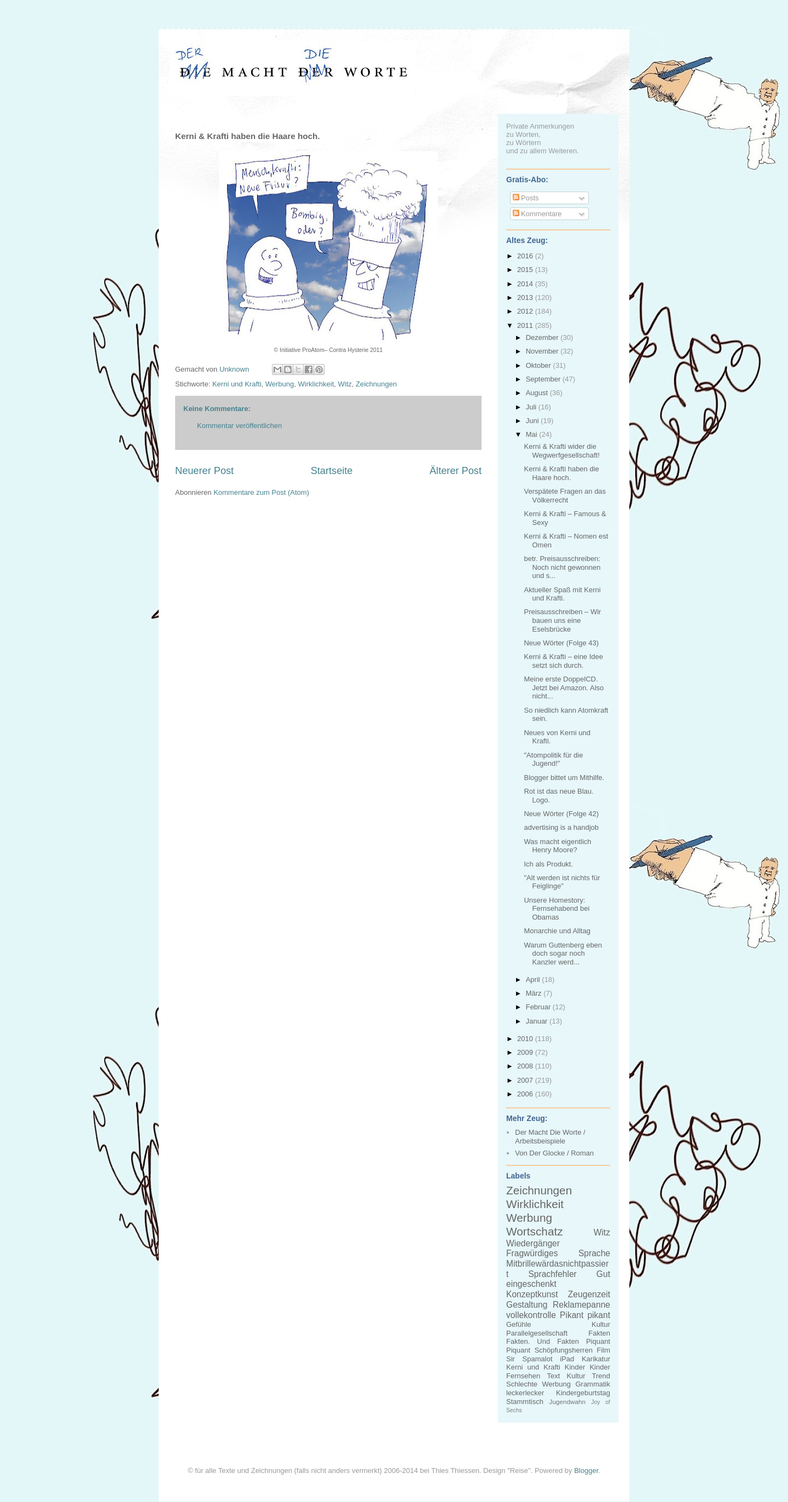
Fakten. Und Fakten (542, 1341)
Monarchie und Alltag (557, 931)
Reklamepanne (581, 1304)
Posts (526, 198)
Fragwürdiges (532, 1253)
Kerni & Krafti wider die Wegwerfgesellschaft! (561, 450)
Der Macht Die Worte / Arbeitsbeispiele (550, 1136)
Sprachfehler (552, 1274)
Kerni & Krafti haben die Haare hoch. (561, 473)
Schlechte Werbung (538, 1384)
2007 (526, 1080)
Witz (344, 384)
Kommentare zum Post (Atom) (261, 492)
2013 (526, 297)
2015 (526, 269)
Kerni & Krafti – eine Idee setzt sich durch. (563, 660)
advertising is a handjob (561, 827)
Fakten (599, 1333)
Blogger (586, 1470)
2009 (526, 1052)
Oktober (539, 365)
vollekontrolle (531, 1315)
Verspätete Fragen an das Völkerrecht (565, 495)
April (534, 979)
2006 (526, 1094)
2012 (526, 311)
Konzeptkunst (532, 1294)
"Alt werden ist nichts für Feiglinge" (562, 882)
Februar (539, 1007)
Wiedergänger (533, 1243)
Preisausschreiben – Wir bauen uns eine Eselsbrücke (562, 620)
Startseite (332, 470)
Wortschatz (534, 1231)
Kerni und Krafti (237, 384)
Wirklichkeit (316, 384)
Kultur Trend (588, 1376)
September (544, 379)
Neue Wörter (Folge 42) (561, 814)
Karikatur (596, 1359)
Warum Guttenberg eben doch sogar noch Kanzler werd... (563, 953)
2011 (526, 325)
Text (553, 1376)
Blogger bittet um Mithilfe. (564, 777)
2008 (526, 1066)
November (543, 351)
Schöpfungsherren (564, 1350)
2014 (526, 284)
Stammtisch (524, 1401)
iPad (567, 1359)
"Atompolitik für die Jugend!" (553, 759)
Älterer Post (456, 470)
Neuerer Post (204, 470)
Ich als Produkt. (548, 864)
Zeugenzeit (589, 1294)
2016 (526, 256)
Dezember (543, 337)
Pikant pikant (585, 1315)
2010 (526, 1039)
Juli (532, 407)
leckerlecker (525, 1393)
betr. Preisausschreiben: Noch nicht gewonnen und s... (562, 567)
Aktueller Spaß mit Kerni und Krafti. (562, 594)
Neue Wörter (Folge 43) (561, 643)
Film (603, 1350)
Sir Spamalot (529, 1359)
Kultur (601, 1324)
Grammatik (592, 1384)
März (535, 993)
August (538, 393)
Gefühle (518, 1324)
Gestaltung (526, 1304)
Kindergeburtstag (583, 1393)
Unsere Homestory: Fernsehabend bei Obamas (556, 908)
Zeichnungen (376, 384)
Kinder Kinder (587, 1367)
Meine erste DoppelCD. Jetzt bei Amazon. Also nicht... (564, 687)
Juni (533, 421)
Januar (537, 1021)
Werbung (279, 384)
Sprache (594, 1253)
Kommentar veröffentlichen (239, 425)
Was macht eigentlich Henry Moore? (557, 845)
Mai (533, 434)
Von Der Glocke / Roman (554, 1153)
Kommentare (537, 214)
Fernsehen (523, 1376)
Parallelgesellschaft (536, 1333)
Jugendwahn (567, 1401)
